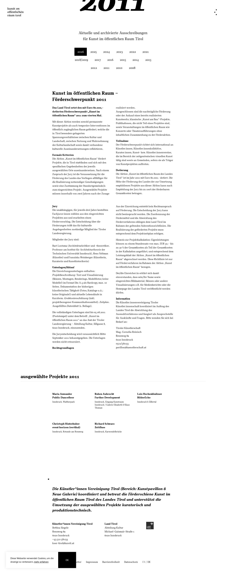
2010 (119, 67)
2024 (106, 51)
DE (149, 561)
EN (143, 561)
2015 (123, 59)
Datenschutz (131, 561)
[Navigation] (216, 12)
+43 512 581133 (60, 539)
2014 (135, 59)
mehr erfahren (41, 561)
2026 (80, 51)
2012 (94, 67)
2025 (93, 51)
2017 (98, 59)
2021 (145, 51)
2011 (106, 67)
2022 (132, 51)
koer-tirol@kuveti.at (63, 543)
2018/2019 (81, 59)
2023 (119, 51)
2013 (148, 59)
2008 (132, 67)
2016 (110, 59)
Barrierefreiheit (111, 561)
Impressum (92, 561)
